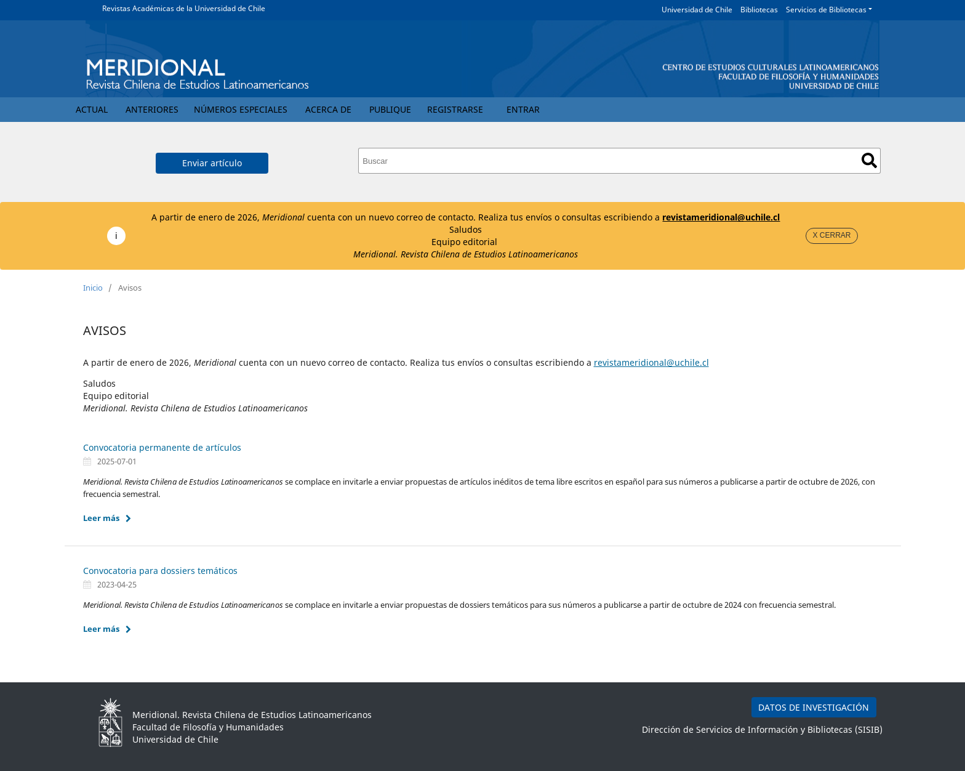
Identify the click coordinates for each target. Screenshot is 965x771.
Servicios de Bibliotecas (826, 9)
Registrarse (455, 109)
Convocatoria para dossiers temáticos (160, 570)
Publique (390, 109)
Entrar (523, 109)
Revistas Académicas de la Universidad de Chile (183, 8)
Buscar (869, 160)
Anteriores (152, 109)
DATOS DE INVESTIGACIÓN (813, 707)
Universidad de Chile (697, 9)
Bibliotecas (759, 9)
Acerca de (328, 109)
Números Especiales (240, 109)
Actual (92, 109)
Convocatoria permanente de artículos (162, 447)
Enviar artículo (212, 163)
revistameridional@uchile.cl (721, 217)
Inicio (93, 287)
